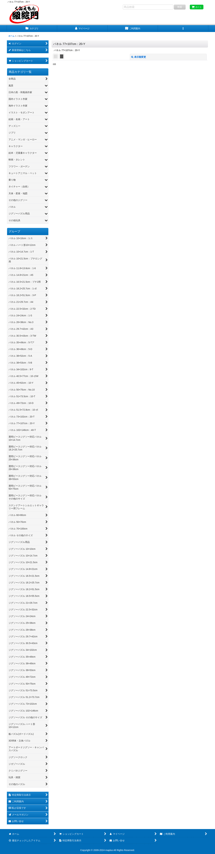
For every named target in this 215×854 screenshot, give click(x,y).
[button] (183, 28)
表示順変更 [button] (138, 57)
